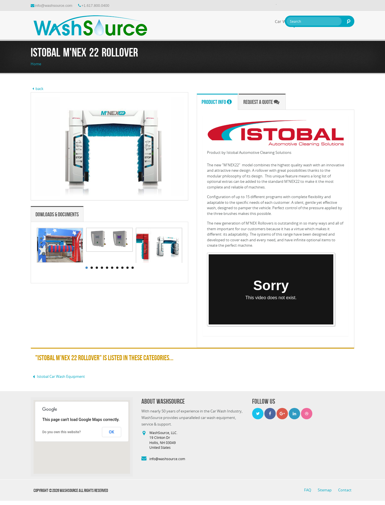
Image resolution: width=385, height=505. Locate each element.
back (37, 88)
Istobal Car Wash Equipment (58, 376)
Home (36, 63)
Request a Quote (261, 102)
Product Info (217, 102)
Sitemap (325, 490)
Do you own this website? (61, 432)
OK (111, 432)
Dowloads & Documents (57, 214)
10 (132, 268)
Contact (344, 490)
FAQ (308, 490)
